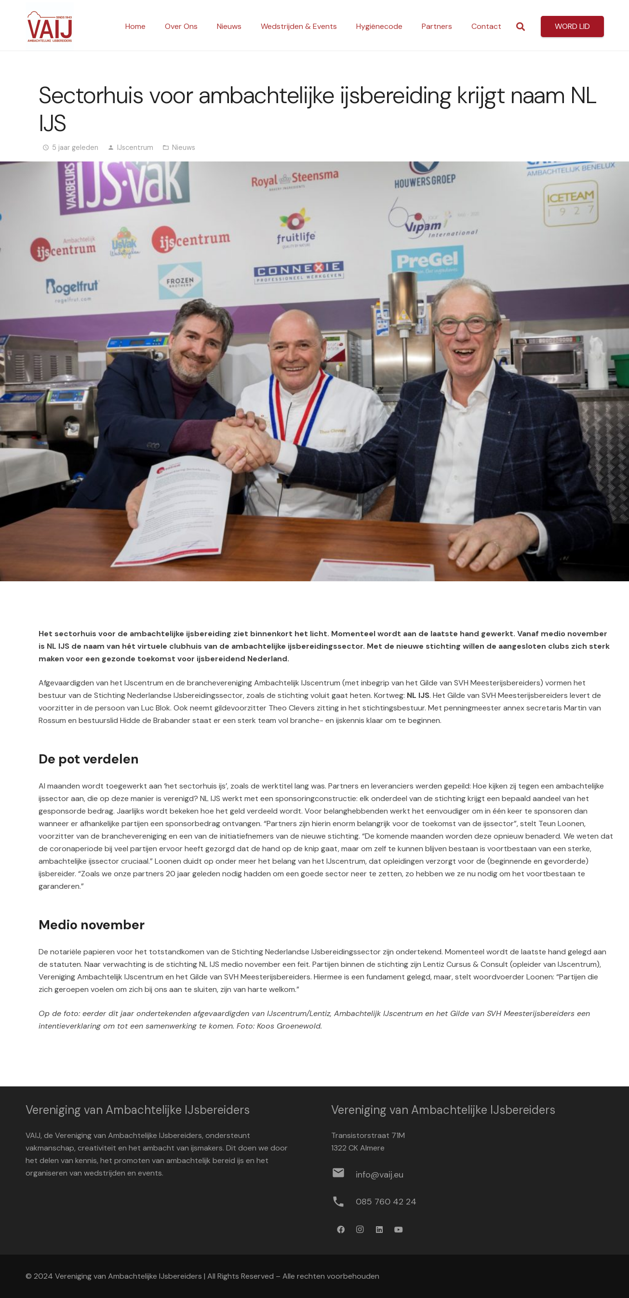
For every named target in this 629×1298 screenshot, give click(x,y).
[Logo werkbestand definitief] (50, 26)
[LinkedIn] (379, 1229)
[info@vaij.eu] (343, 1174)
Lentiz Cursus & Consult (465, 964)
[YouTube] (398, 1229)
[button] (520, 27)
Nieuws (183, 147)
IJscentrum (135, 147)
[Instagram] (360, 1229)
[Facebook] (340, 1229)
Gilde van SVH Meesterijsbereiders (480, 683)
